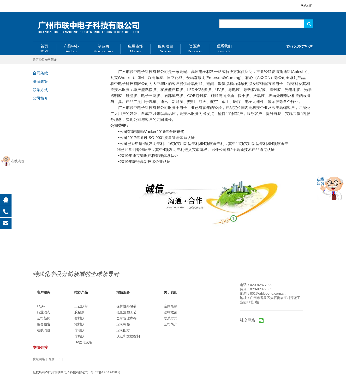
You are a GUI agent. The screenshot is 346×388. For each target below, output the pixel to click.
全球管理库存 (126, 318)
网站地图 (306, 6)
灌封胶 (79, 324)
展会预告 (43, 324)
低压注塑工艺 (126, 312)
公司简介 (40, 98)
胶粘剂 (79, 312)
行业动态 (43, 312)
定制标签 (123, 324)
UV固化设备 (83, 342)
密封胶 (79, 318)
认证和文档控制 (128, 336)
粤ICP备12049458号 (105, 372)
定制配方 (123, 330)
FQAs (41, 306)
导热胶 (79, 336)
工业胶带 (81, 306)
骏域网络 (39, 359)
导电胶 (79, 330)
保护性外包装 (126, 306)
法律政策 (40, 81)
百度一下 (54, 359)
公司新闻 (43, 318)
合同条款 (40, 73)
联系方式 (40, 90)
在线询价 (43, 330)
